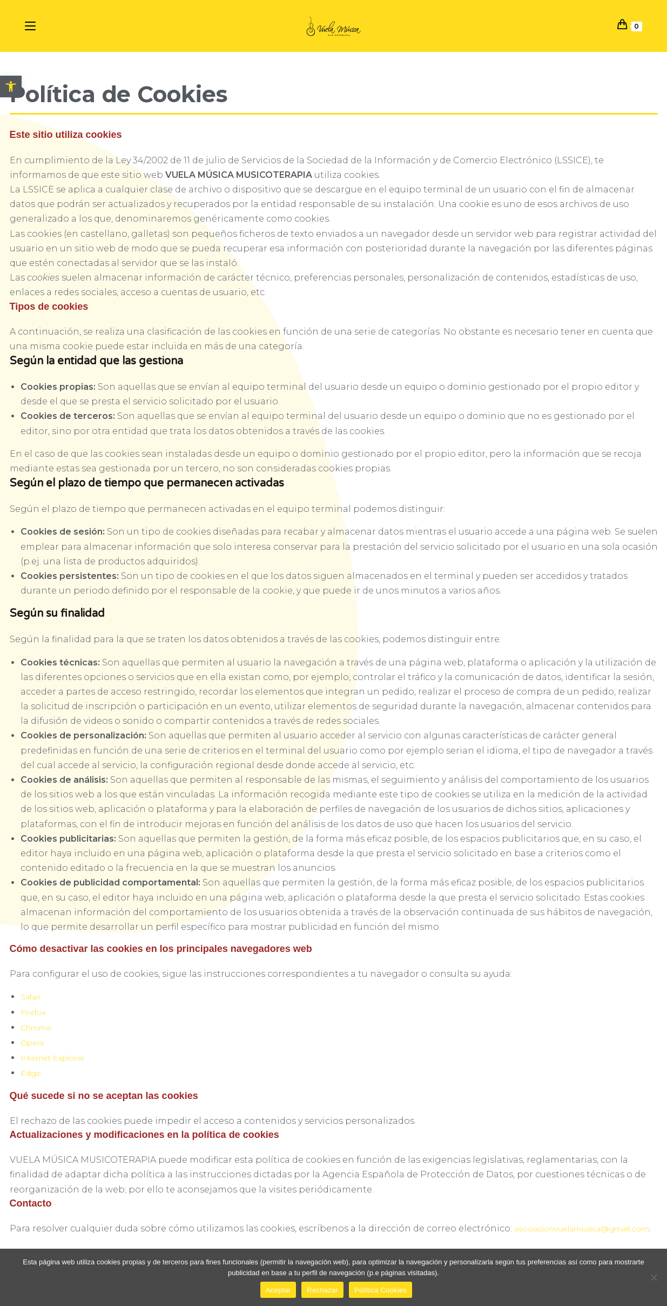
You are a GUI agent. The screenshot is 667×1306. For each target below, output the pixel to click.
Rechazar (322, 1290)
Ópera (32, 1043)
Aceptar (278, 1290)
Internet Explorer (53, 1058)
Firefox (33, 1012)
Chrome (36, 1027)
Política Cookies (380, 1290)
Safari (31, 997)
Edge (31, 1073)
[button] (11, 86)
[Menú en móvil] (32, 25)
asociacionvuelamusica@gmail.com (581, 1229)
